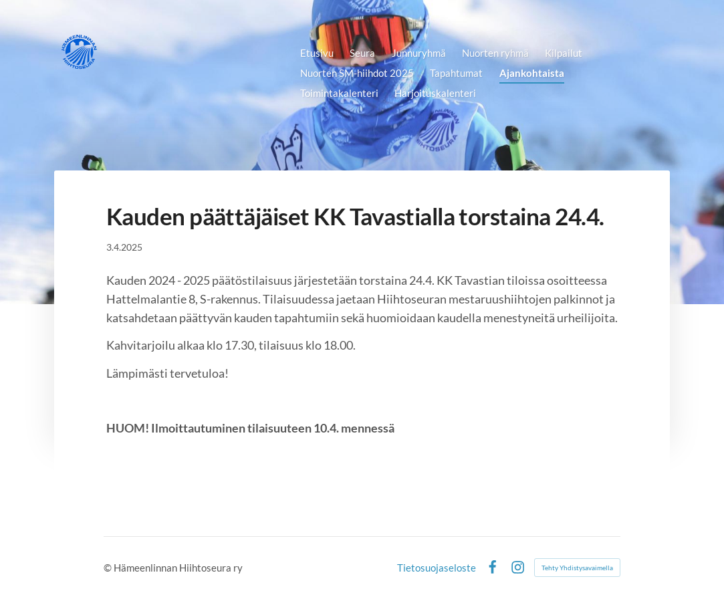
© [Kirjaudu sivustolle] (109, 568)
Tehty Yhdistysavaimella (577, 568)
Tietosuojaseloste (436, 568)
